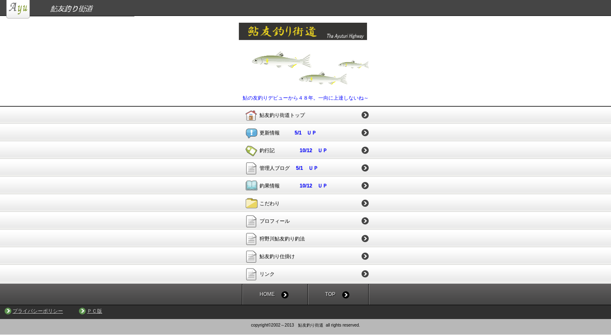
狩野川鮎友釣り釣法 (282, 239)
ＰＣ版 (94, 311)
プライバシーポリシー (38, 311)
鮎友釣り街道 (308, 9)
